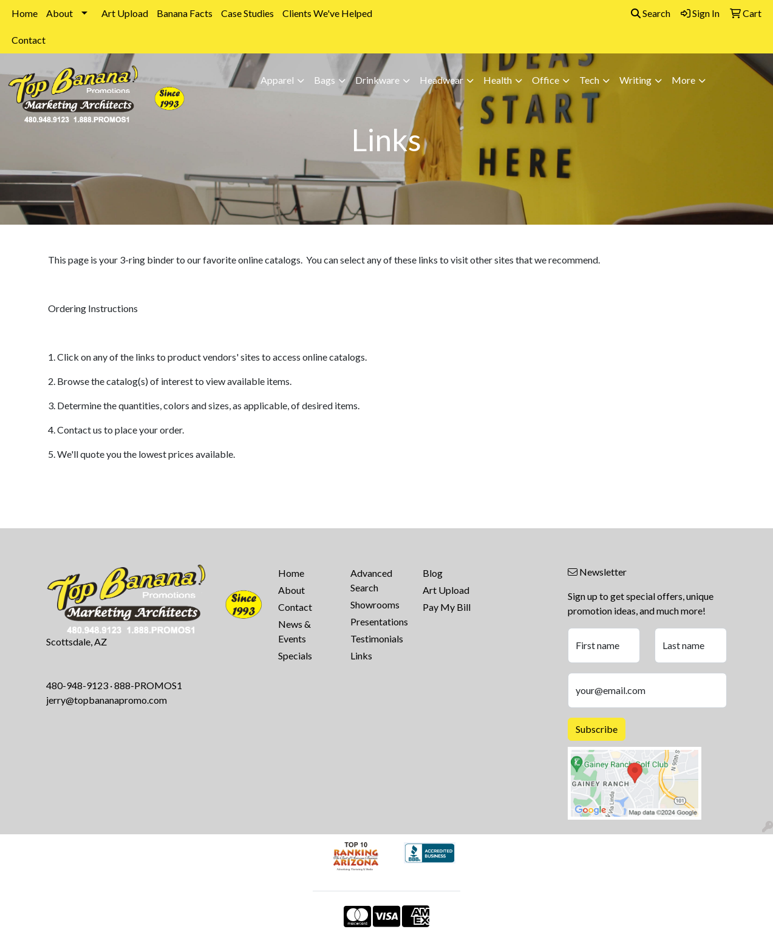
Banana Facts (185, 13)
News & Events (294, 631)
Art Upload (124, 13)
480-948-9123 (77, 685)
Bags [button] (324, 80)
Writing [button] (635, 80)
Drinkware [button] (377, 80)
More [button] (683, 80)
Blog (433, 573)
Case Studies (247, 13)
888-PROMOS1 (148, 685)
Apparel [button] (277, 80)
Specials (295, 655)
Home (25, 13)
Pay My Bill (447, 607)
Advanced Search (371, 580)
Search (650, 13)
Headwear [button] (441, 80)
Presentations (379, 621)
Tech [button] (589, 80)
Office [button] (545, 80)
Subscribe (597, 729)
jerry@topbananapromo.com (106, 700)
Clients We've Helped (327, 13)
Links (361, 655)
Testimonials (376, 638)
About (59, 13)
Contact (29, 40)
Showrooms (375, 604)
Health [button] (497, 80)
